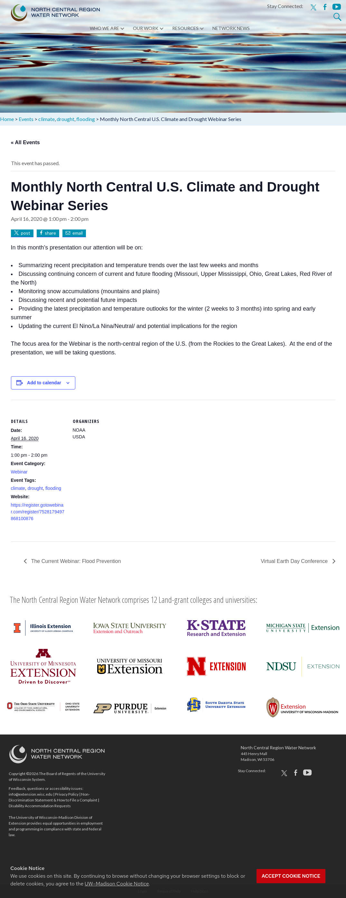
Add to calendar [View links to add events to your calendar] (44, 382)
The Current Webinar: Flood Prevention (75, 561)
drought (35, 488)
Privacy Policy (67, 794)
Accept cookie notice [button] (291, 876)
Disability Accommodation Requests (40, 805)
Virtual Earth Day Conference (295, 561)
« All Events (25, 142)
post (25, 233)
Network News (231, 28)
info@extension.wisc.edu (30, 794)
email (77, 233)
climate (18, 488)
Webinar (19, 471)
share (50, 233)
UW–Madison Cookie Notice (117, 883)
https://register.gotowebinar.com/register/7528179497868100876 (38, 511)
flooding (53, 488)
